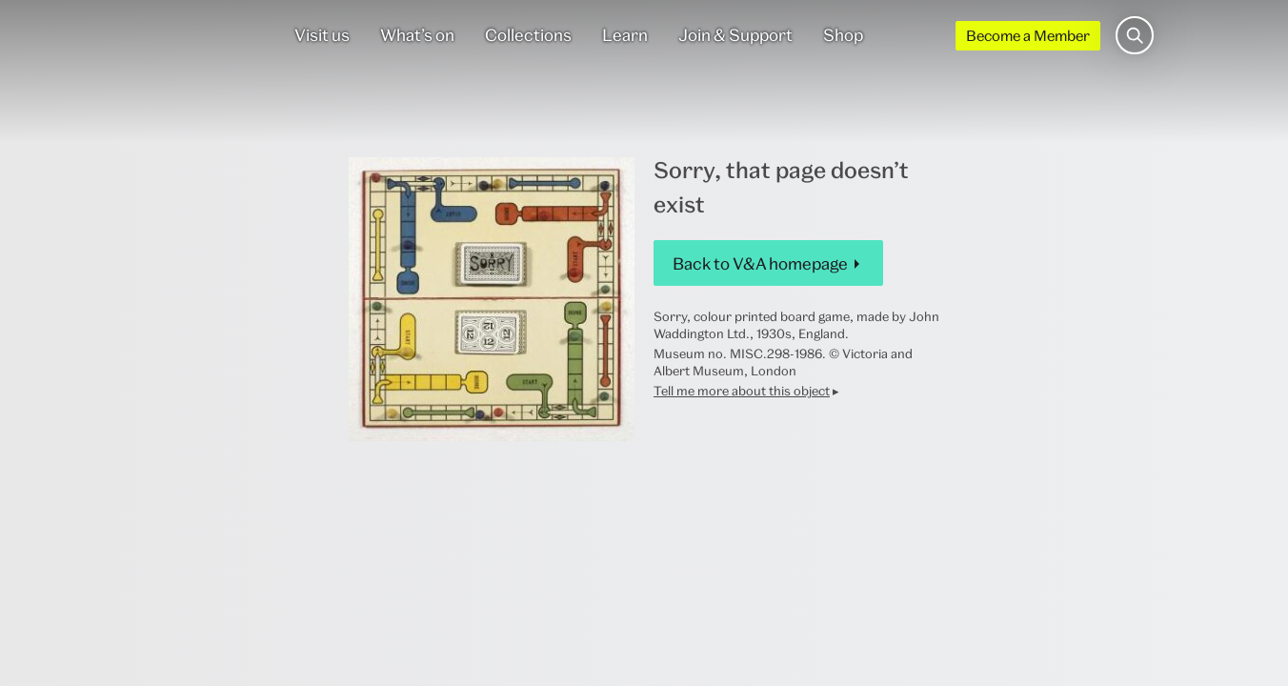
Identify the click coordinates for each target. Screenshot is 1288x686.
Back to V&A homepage (760, 263)
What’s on (417, 35)
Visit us (322, 35)
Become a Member (1028, 35)
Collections (528, 35)
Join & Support (735, 35)
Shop (843, 35)
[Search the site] (1135, 35)
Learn (625, 35)
